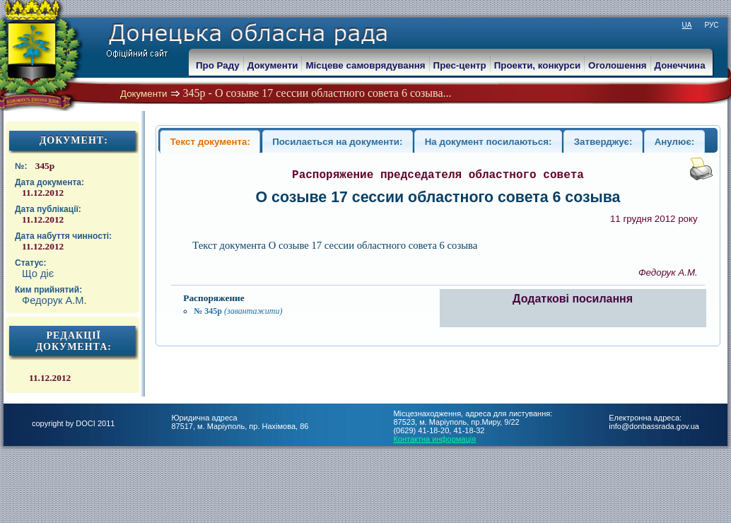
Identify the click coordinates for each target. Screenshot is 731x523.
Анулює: (675, 141)
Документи (144, 93)
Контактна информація (434, 439)
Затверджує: (603, 141)
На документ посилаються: (488, 141)
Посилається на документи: (337, 141)
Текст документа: (210, 141)
